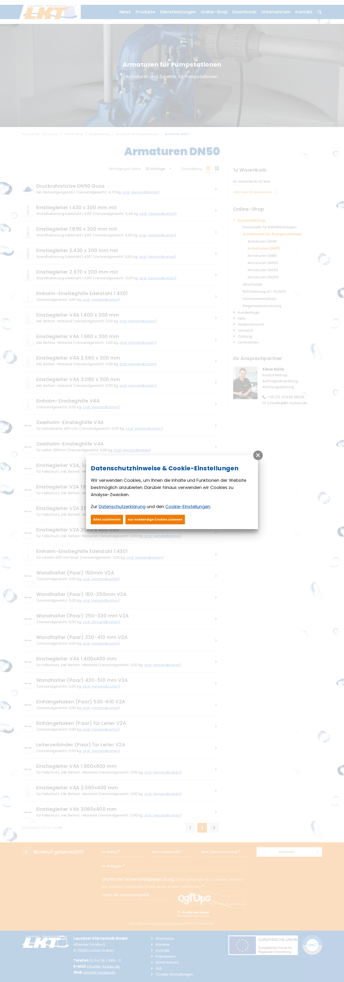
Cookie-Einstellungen (187, 507)
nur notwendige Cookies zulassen (155, 519)
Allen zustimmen (107, 519)
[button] (258, 455)
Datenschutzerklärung (122, 507)
